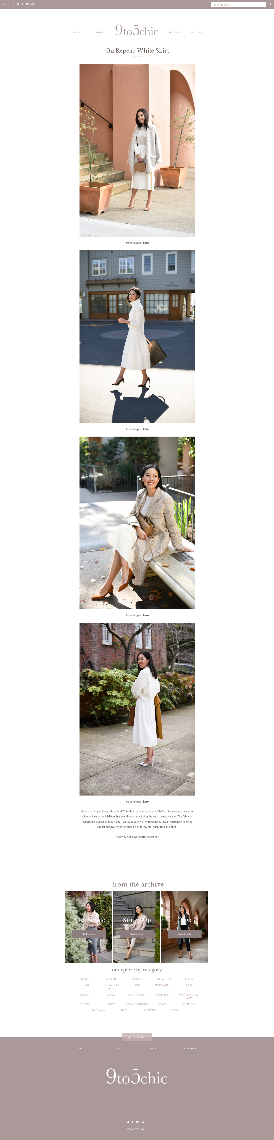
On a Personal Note (188, 996)
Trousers (188, 1004)
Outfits (99, 32)
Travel (162, 1004)
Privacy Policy (135, 1129)
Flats (85, 984)
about (76, 32)
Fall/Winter (163, 978)
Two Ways (98, 1010)
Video (124, 1010)
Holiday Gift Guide (111, 986)
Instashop (175, 32)
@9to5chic (136, 1037)
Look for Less (137, 994)
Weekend (150, 1010)
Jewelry (85, 994)
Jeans (189, 984)
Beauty (85, 978)
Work (175, 1010)
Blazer (111, 978)
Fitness (189, 978)
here (146, 242)
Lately (111, 994)
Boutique (196, 32)
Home (137, 984)
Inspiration (162, 984)
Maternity (163, 994)
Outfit (85, 1004)
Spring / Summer (137, 1004)
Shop (153, 1048)
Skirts (111, 1004)
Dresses (137, 978)
